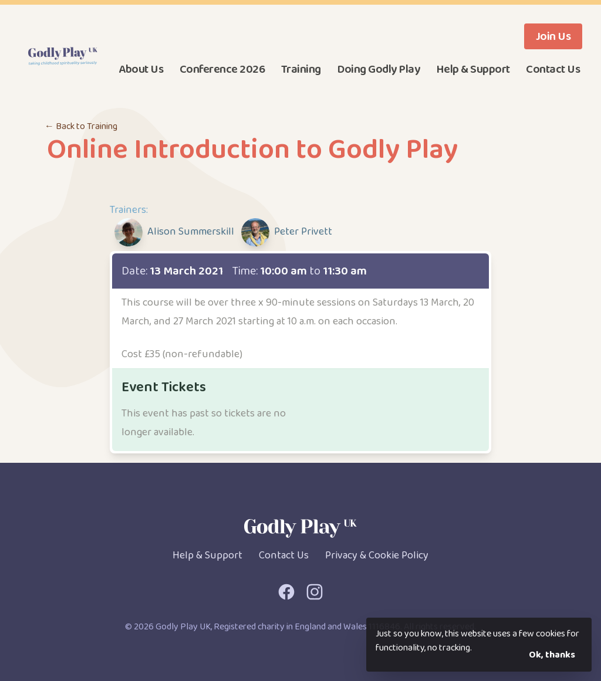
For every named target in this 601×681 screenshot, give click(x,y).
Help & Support (473, 69)
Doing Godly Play (378, 69)
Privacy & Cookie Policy (376, 555)
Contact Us (553, 69)
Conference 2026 (222, 69)
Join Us (553, 36)
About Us (141, 69)
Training (301, 69)
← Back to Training (81, 126)
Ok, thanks (552, 655)
